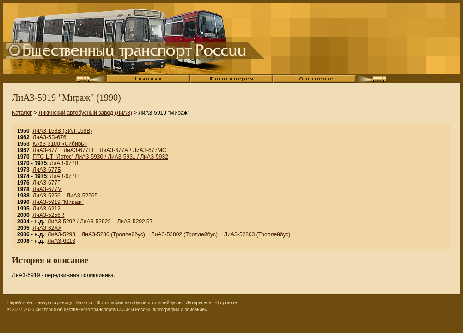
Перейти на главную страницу (39, 302)
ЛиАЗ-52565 (82, 195)
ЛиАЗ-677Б (46, 169)
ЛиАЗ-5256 (46, 195)
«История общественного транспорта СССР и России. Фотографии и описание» (121, 309)
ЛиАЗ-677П (64, 176)
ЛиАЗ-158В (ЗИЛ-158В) (62, 131)
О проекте (226, 302)
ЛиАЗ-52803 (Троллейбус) (257, 234)
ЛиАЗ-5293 (61, 234)
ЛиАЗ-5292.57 (134, 221)
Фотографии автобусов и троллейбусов (139, 302)
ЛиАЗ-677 (44, 150)
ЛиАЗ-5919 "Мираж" (57, 202)
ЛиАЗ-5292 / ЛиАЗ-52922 (79, 221)
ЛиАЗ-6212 (46, 208)
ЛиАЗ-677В (64, 163)
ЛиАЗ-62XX (46, 228)
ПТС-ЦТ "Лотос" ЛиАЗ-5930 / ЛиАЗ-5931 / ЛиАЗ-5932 (100, 157)
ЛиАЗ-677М (47, 189)
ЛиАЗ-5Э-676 (49, 137)
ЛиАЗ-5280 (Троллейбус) (113, 234)
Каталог (22, 113)
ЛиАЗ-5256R (48, 215)
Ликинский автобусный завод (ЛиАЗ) (85, 113)
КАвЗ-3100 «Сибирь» (59, 144)
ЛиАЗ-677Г (46, 182)
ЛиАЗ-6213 (61, 241)
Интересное (199, 302)
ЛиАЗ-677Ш (78, 150)
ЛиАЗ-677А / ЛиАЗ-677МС (133, 150)
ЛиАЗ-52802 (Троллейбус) (184, 234)
